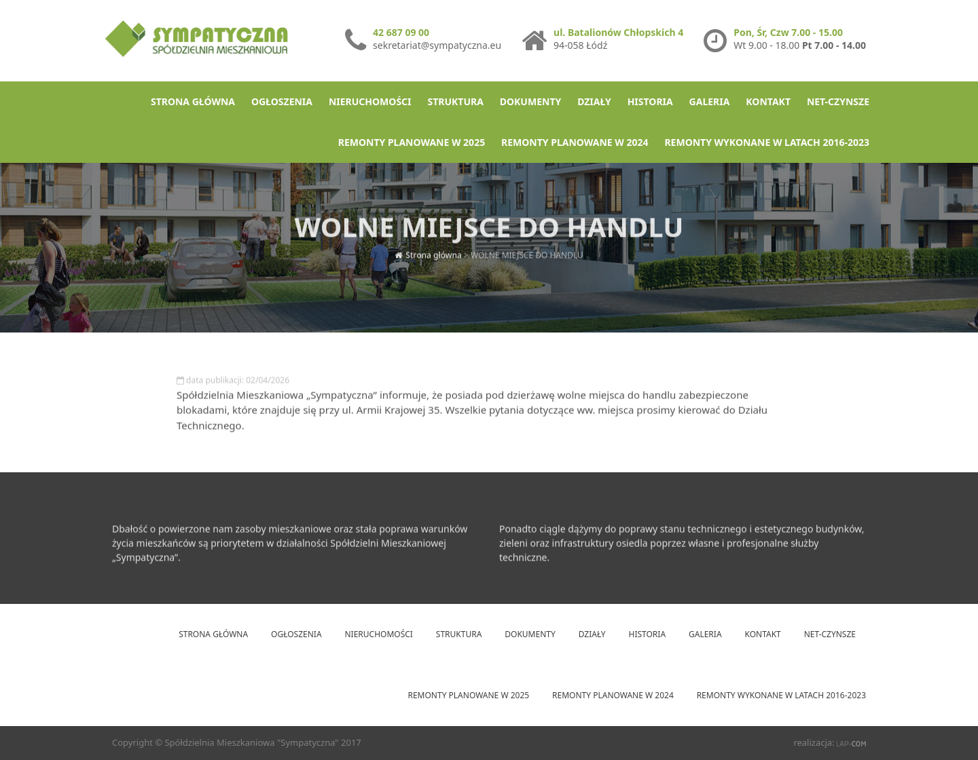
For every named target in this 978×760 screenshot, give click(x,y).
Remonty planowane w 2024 (574, 142)
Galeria (709, 101)
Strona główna (193, 101)
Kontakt (768, 101)
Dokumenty (530, 101)
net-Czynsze (838, 101)
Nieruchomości (370, 101)
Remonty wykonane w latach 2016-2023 (766, 142)
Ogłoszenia (281, 101)
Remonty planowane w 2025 (411, 142)
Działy (594, 101)
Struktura (455, 101)
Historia (650, 101)
